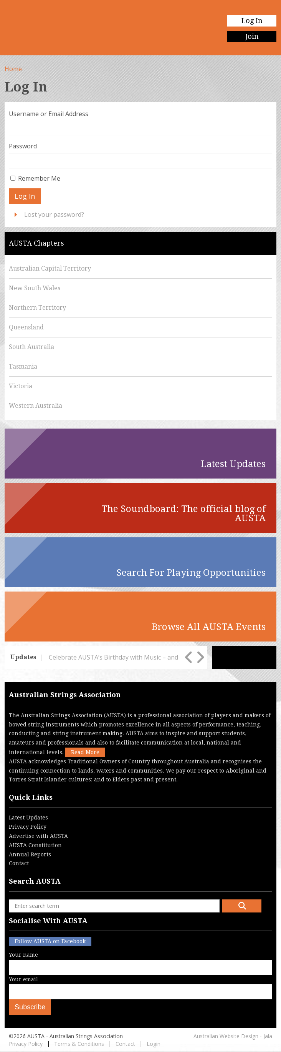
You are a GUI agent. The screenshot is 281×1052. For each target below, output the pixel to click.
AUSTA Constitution (35, 845)
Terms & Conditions (79, 1043)
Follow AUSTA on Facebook (50, 941)
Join (252, 36)
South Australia (31, 347)
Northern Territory (37, 307)
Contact (19, 863)
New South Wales (34, 288)
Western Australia (35, 405)
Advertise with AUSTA (38, 836)
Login (153, 1043)
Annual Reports (30, 854)
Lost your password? (54, 214)
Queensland (26, 327)
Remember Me (39, 178)
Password (23, 146)
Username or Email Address (48, 114)
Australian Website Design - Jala (232, 1036)
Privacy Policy (27, 827)
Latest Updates (28, 817)
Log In (252, 21)
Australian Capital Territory (50, 268)
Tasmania (23, 366)
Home (13, 69)
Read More (85, 752)
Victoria (20, 386)
